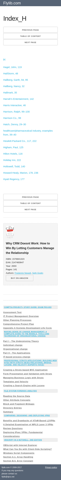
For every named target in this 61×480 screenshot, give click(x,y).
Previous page (30, 30)
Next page (30, 42)
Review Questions (13, 428)
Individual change (12, 345)
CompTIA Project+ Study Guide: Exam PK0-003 (28, 307)
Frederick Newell (23, 273)
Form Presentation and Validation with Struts (27, 374)
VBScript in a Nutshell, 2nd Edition (23, 440)
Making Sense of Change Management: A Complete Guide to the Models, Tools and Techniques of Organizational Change (26, 334)
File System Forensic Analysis (20, 391)
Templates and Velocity (15, 382)
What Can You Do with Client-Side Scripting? (27, 449)
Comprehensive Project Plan (18, 324)
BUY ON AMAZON (19, 278)
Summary (8, 412)
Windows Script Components (18, 453)
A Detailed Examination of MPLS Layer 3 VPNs (28, 424)
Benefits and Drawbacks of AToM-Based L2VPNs (29, 421)
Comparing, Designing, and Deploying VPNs (27, 415)
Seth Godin (37, 273)
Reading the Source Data (16, 396)
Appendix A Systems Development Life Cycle (27, 328)
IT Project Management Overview (21, 316)
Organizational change (15, 349)
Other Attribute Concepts (16, 400)
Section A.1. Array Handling (18, 457)
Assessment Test (12, 312)
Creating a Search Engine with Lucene (24, 385)
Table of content (30, 36)
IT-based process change (16, 357)
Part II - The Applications (16, 353)
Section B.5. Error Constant (18, 461)
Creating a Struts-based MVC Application (25, 370)
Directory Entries (12, 408)
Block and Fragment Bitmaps (18, 404)
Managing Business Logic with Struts (23, 378)
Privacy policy (51, 467)
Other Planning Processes (17, 320)
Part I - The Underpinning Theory (21, 341)
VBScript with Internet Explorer (20, 445)
